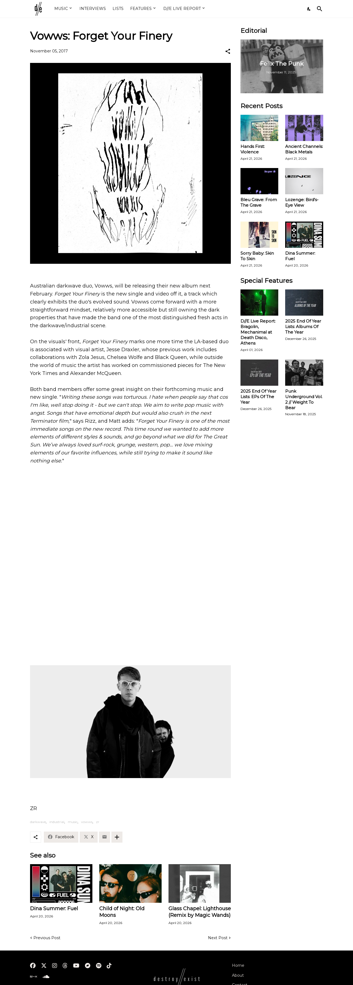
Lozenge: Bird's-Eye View (302, 202)
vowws (86, 822)
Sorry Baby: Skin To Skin (257, 256)
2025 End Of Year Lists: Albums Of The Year (303, 326)
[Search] (318, 9)
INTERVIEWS (92, 8)
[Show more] (116, 837)
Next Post (218, 937)
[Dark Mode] (309, 9)
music (72, 822)
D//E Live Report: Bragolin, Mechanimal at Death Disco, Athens (258, 332)
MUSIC (61, 8)
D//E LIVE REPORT (182, 8)
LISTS (118, 8)
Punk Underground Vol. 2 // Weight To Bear (303, 399)
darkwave (38, 822)
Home (238, 965)
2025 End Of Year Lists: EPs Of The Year (258, 396)
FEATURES (141, 8)
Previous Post (46, 937)
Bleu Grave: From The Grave (258, 202)
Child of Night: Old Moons (122, 912)
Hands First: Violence (252, 149)
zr (97, 822)
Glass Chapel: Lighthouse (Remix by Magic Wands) (200, 912)
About (238, 975)
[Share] (228, 51)
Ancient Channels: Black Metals (304, 149)
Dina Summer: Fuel (54, 909)
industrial (56, 822)
